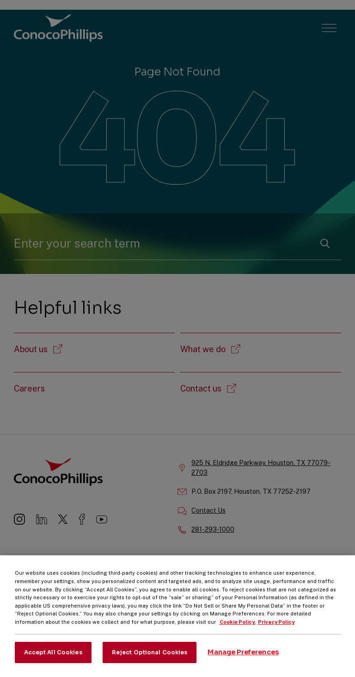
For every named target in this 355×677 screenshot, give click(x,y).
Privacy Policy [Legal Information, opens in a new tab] (276, 628)
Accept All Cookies (53, 657)
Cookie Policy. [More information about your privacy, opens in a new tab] (238, 628)
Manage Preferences (243, 658)
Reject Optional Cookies (150, 657)
